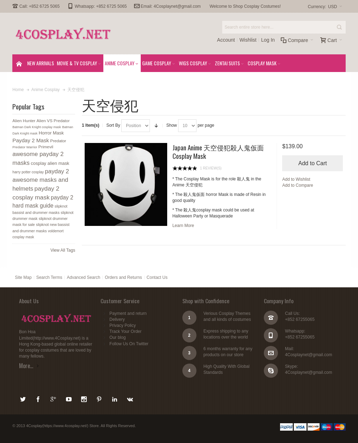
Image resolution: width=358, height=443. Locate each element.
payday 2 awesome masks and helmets (40, 180)
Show (171, 125)
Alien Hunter (23, 120)
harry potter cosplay (28, 172)
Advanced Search (83, 277)
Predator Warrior (24, 147)
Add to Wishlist (296, 179)
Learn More (183, 225)
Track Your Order (125, 331)
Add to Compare (297, 185)
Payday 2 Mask (30, 140)
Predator (58, 140)
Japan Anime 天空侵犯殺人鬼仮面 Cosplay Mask (218, 151)
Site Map (23, 277)
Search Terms (49, 277)
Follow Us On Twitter (128, 343)
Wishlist (247, 40)
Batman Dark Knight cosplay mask (36, 127)
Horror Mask (51, 133)
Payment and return (127, 313)
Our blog (117, 337)
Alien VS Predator (53, 120)
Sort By (113, 125)
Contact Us (157, 277)
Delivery (117, 319)
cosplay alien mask (50, 163)
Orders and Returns (123, 277)
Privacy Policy (122, 325)
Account (226, 40)
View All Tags (62, 250)
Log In (268, 40)
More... (26, 365)
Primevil (45, 146)
